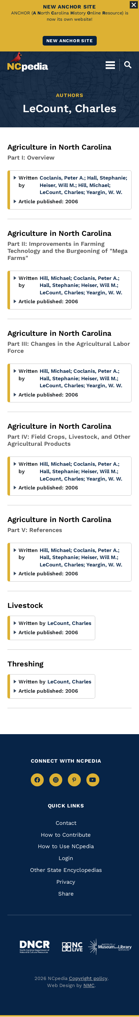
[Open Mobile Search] (125, 65)
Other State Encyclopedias (66, 870)
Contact (66, 823)
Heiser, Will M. (58, 185)
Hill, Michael (94, 185)
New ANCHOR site (69, 40)
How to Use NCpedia (66, 846)
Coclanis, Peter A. (63, 178)
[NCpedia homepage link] (27, 61)
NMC (89, 985)
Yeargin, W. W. (104, 192)
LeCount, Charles (62, 192)
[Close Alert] (134, 5)
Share (66, 893)
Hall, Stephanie (107, 178)
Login (66, 858)
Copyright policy (88, 978)
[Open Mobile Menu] (110, 65)
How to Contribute (66, 835)
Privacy (65, 882)
